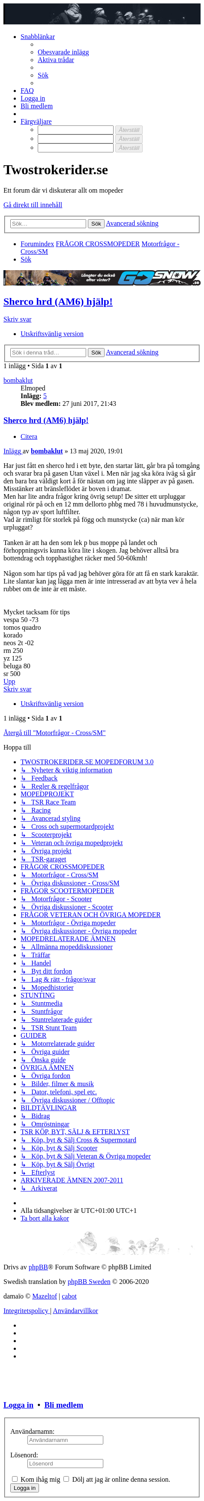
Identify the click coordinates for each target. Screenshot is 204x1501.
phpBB (38, 1267)
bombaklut (18, 380)
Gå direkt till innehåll (32, 204)
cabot (69, 1296)
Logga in (18, 1404)
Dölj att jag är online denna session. (116, 1479)
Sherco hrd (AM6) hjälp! (58, 301)
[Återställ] (129, 129)
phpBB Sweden (89, 1281)
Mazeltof (44, 1296)
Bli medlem (63, 1404)
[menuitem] (63, 52)
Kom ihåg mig (36, 1479)
